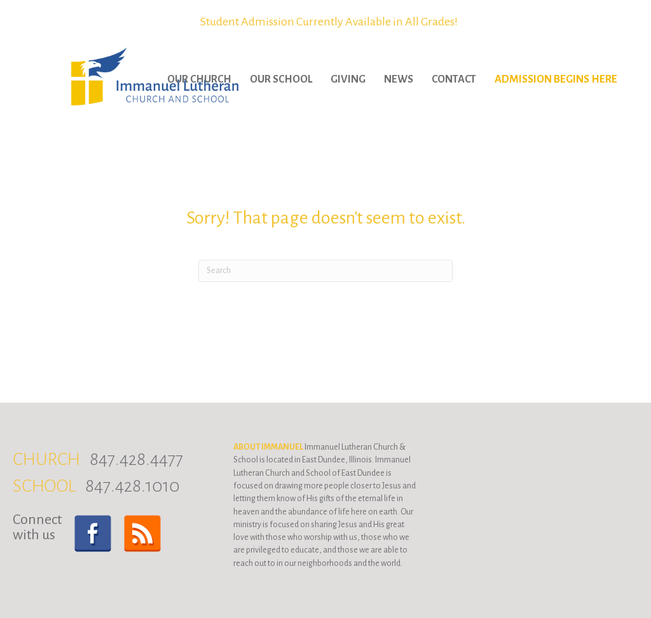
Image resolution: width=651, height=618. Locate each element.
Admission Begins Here (556, 79)
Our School (281, 79)
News (398, 79)
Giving (348, 79)
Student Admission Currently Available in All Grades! (329, 21)
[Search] (325, 271)
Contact (454, 79)
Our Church (199, 79)
